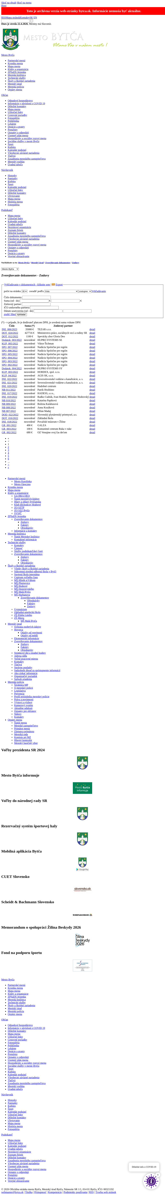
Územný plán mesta (18, 135)
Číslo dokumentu (13, 297)
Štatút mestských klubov (26, 498)
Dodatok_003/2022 (12, 340)
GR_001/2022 (9, 425)
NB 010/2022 (9, 400)
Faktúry (25, 525)
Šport (10, 144)
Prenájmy (13, 129)
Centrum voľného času (26, 577)
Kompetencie (55, 1192)
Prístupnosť (40, 1192)
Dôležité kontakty (17, 106)
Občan (4, 95)
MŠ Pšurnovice (22, 583)
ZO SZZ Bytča (21, 510)
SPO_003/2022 (10, 361)
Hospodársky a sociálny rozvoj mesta (27, 138)
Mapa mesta (14, 66)
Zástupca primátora (24, 731)
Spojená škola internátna (26, 574)
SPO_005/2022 (10, 354)
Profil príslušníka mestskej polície (31, 696)
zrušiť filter (10, 314)
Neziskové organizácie (19, 227)
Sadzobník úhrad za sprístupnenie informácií (37, 670)
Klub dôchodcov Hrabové (27, 504)
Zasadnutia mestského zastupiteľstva (27, 158)
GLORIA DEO (22, 496)
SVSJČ (18, 513)
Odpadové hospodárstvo (20, 100)
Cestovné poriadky (17, 115)
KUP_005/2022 (10, 343)
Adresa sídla (20, 655)
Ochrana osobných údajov (27, 626)
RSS (3, 17)
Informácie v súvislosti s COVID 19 (26, 103)
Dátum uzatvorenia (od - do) (18, 311)
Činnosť (18, 548)
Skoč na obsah (8, 2)
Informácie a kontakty (25, 530)
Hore (3, 5)
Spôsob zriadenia (23, 679)
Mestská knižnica (17, 75)
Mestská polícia (16, 86)
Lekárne (12, 123)
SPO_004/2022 (10, 357)
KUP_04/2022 (9, 375)
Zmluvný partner (12, 304)
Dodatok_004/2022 (12, 368)
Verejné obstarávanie (18, 256)
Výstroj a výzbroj (23, 702)
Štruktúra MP (21, 685)
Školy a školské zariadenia (21, 80)
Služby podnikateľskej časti (28, 551)
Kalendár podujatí (17, 150)
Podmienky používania (75, 1192)
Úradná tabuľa (15, 164)
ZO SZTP (19, 507)
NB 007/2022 (9, 411)
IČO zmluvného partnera (16, 307)
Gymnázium (20, 609)
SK (31, 17)
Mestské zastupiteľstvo (26, 725)
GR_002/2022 (9, 432)
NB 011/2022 (9, 389)
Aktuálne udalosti (23, 708)
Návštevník (7, 170)
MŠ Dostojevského (24, 589)
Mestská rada (21, 734)
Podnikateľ (7, 210)
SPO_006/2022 (10, 350)
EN (35, 17)
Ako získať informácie (26, 673)
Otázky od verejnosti (31, 632)
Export (59, 284)
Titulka (29, 1192)
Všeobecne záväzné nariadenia (23, 153)
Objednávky (27, 527)
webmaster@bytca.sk (12, 1192)
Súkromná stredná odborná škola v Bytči (35, 571)
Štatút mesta (20, 722)
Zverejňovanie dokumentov (57, 262)
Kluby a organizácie (18, 69)
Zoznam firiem (15, 230)
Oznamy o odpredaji (18, 132)
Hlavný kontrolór (23, 740)
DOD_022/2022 (10, 414)
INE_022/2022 (9, 379)
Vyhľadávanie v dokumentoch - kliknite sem (27, 284)
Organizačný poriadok (25, 676)
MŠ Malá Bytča (22, 591)
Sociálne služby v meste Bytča (23, 141)
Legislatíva (20, 690)
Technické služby (17, 78)
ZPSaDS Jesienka (17, 72)
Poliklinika (13, 121)
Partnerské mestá (16, 60)
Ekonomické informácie (26, 638)
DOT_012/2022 (10, 336)
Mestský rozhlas (16, 161)
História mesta (15, 201)
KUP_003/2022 (10, 372)
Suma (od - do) (11, 300)
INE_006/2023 (9, 329)
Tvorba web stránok (106, 1192)
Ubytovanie (14, 196)
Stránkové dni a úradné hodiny (30, 653)
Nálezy (17, 714)
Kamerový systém (23, 705)
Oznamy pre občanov (25, 711)
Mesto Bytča (7, 55)
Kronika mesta (15, 63)
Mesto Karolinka (23, 481)
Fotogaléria (13, 118)
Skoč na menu (24, 2)
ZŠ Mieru (19, 618)
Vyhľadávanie (99, 291)
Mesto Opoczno (22, 484)
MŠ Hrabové (20, 586)
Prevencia (19, 693)
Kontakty (25, 17)
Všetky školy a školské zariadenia (31, 568)
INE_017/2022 (9, 393)
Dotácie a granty (16, 126)
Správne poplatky (23, 667)
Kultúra (12, 147)
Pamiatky (12, 178)
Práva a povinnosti (23, 699)
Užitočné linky (15, 112)
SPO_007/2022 (10, 347)
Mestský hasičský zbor (26, 743)
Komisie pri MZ (22, 737)
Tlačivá (11, 155)
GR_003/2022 (9, 428)
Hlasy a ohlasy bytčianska (27, 501)
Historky (12, 175)
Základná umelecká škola (27, 612)
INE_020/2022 (9, 386)
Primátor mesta (22, 728)
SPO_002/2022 (10, 364)
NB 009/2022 (9, 404)
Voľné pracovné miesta (26, 658)
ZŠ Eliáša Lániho (23, 615)
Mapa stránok (13, 17)
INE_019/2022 (9, 396)
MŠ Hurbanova (22, 594)
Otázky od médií (29, 635)
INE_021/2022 (9, 382)
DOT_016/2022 (10, 418)
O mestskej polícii (23, 687)
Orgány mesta (15, 89)
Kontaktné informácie (25, 539)
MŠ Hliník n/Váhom (24, 580)
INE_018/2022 (9, 421)
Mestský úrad (15, 83)
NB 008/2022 (9, 407)
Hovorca (18, 629)
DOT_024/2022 (10, 333)
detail (92, 329)
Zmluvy (75, 262)
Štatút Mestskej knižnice (26, 536)
